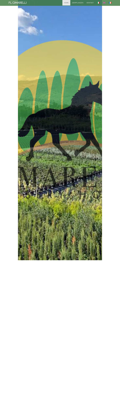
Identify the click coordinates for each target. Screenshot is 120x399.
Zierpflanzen (77, 3)
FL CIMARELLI (17, 2)
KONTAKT (90, 3)
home (66, 3)
